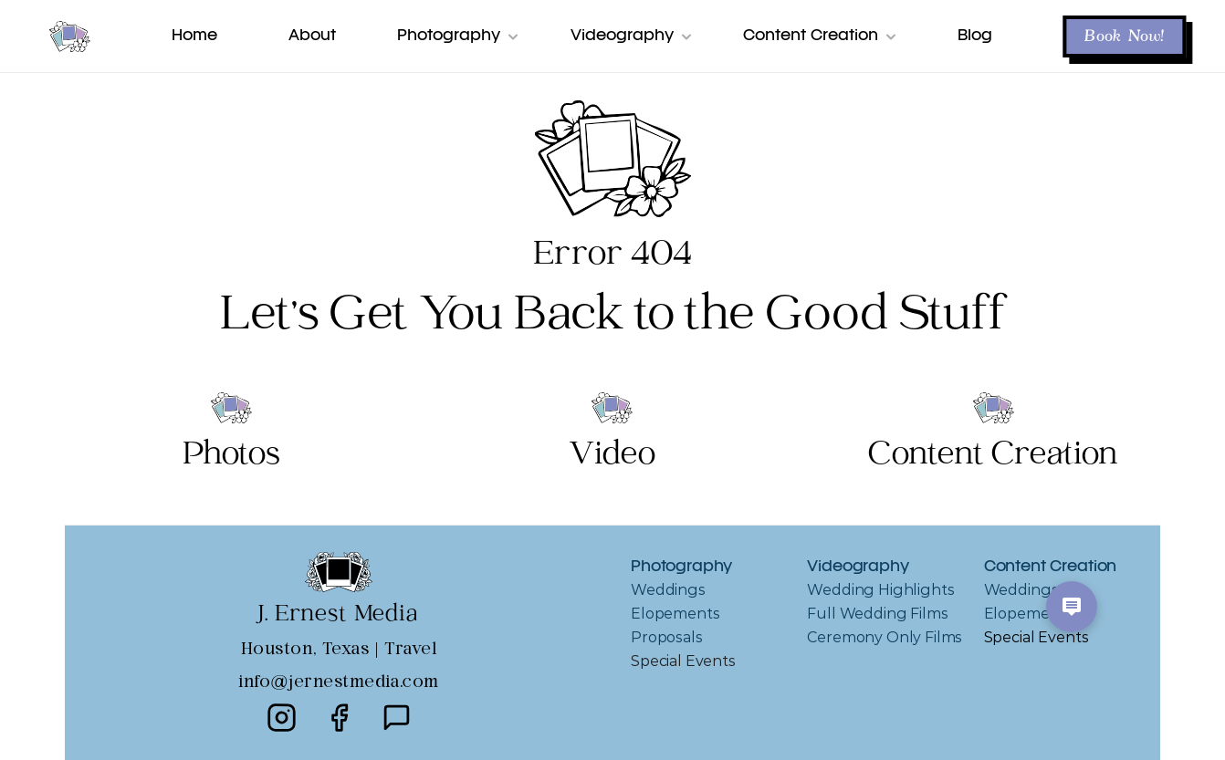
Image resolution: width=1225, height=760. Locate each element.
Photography (681, 567)
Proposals (667, 637)
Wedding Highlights (880, 590)
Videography (857, 567)
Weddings (668, 590)
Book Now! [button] (1124, 36)
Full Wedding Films (877, 613)
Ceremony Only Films (884, 637)
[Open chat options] (1071, 606)
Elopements (675, 613)
